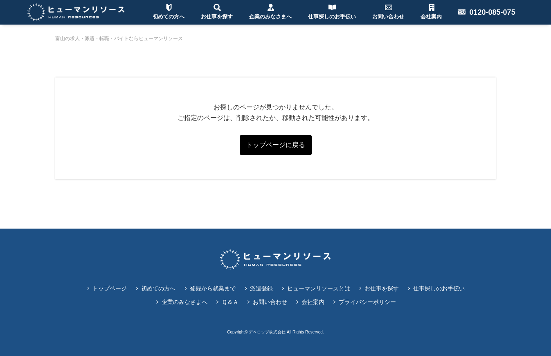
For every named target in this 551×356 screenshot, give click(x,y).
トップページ (109, 288)
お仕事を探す (381, 288)
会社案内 (312, 302)
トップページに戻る (275, 144)
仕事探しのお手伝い (439, 288)
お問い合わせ (270, 302)
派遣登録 (261, 288)
